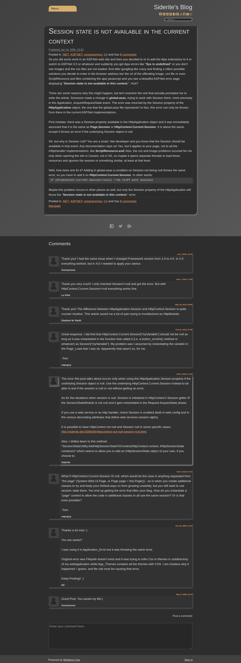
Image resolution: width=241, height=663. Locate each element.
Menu (55, 8)
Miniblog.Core (71, 659)
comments (128, 54)
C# (106, 54)
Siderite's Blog (173, 7)
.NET (65, 54)
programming (93, 54)
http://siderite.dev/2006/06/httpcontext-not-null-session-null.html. (104, 431)
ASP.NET (76, 54)
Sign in (189, 659)
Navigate (55, 206)
